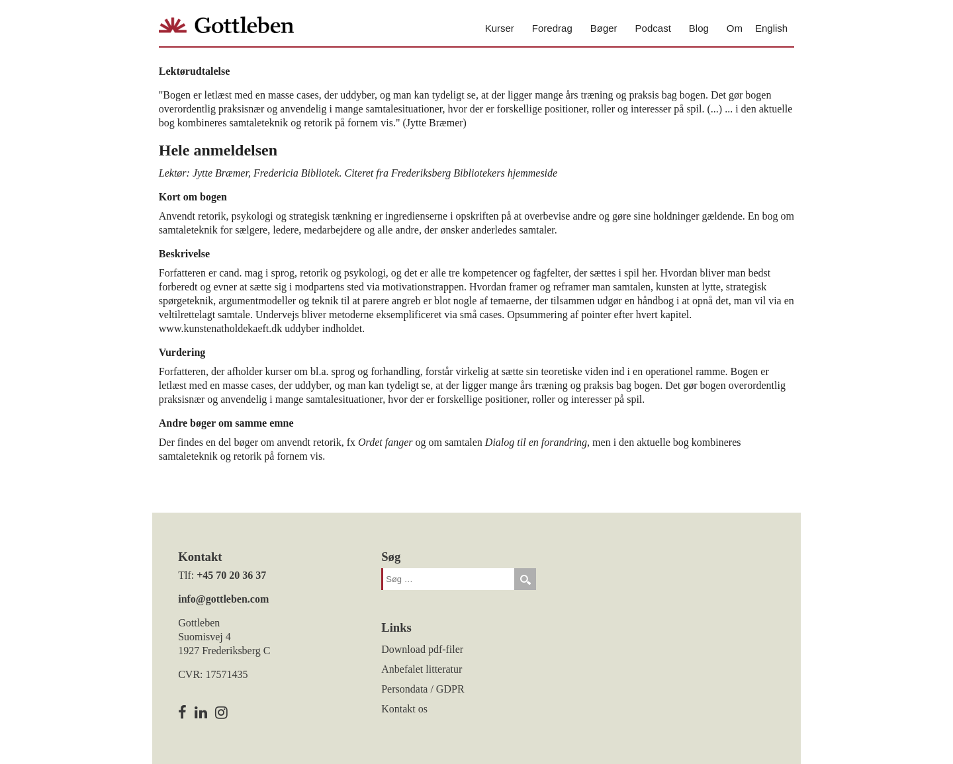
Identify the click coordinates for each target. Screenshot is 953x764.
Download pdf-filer (422, 649)
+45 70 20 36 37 (231, 575)
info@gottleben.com (223, 599)
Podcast (653, 28)
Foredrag (552, 28)
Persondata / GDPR (422, 689)
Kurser (499, 28)
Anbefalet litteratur (421, 669)
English (771, 28)
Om (735, 28)
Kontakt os (404, 708)
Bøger (603, 28)
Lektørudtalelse (194, 71)
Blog (699, 28)
